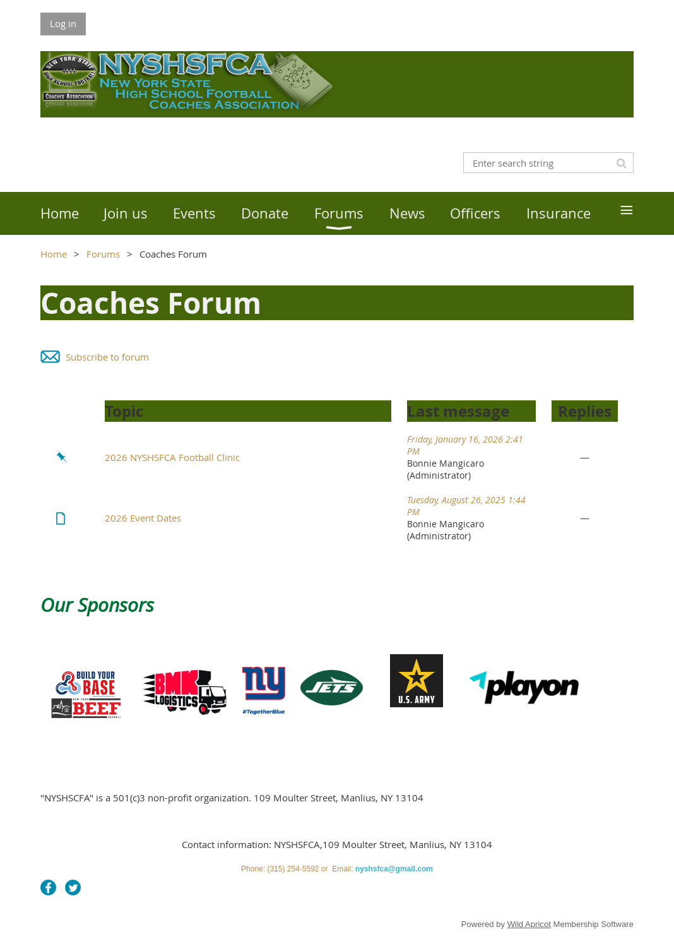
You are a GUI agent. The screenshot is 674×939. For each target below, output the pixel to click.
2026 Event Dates (143, 517)
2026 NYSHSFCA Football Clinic (172, 457)
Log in (63, 23)
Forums (103, 254)
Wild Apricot (529, 924)
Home (53, 254)
